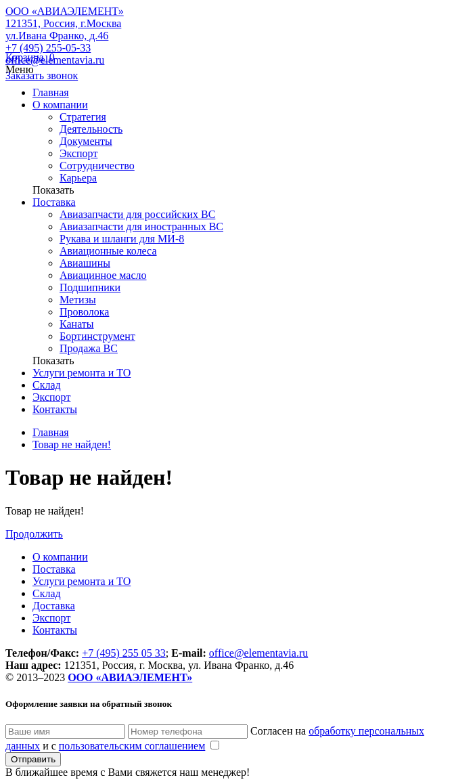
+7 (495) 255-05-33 (48, 47)
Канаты (77, 324)
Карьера (78, 177)
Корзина (30, 57)
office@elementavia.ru (54, 60)
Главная (50, 92)
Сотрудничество (97, 165)
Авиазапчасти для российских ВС (137, 214)
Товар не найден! (71, 444)
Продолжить (34, 534)
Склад (46, 385)
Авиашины (85, 263)
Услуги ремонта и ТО (81, 372)
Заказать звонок (41, 75)
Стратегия (83, 117)
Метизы (78, 299)
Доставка (53, 605)
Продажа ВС (89, 348)
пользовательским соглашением (132, 746)
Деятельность (91, 129)
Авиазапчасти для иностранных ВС (141, 226)
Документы (86, 141)
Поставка (54, 202)
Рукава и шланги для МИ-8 (122, 238)
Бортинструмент (97, 336)
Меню (19, 69)
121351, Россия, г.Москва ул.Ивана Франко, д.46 (63, 29)
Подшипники (90, 287)
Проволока (84, 312)
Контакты (54, 409)
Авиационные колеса (108, 251)
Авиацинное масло (103, 275)
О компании (60, 104)
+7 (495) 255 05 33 (124, 653)
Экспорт (78, 153)
